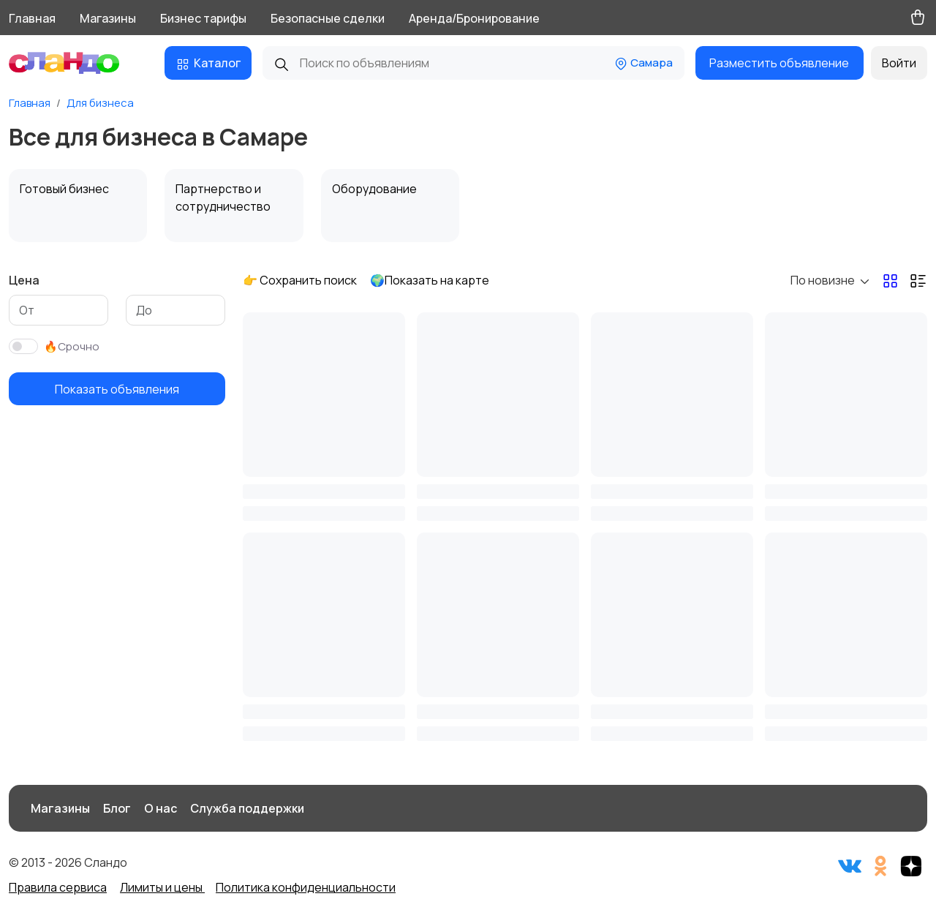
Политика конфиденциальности (306, 887)
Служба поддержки (247, 808)
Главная (32, 18)
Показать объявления (117, 389)
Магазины (108, 18)
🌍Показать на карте (429, 280)
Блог (117, 808)
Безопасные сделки (328, 18)
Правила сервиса (58, 887)
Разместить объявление (779, 63)
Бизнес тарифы (203, 18)
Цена (24, 280)
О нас (160, 808)
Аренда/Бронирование (474, 18)
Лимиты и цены (162, 887)
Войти (899, 63)
